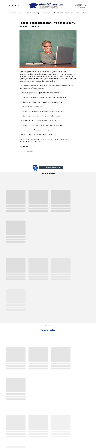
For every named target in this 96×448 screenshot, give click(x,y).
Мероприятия (58, 13)
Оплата (78, 13)
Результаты (69, 13)
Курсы (20, 13)
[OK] (13, 6)
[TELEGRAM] (15, 6)
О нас (84, 13)
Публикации (47, 13)
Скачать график (48, 269)
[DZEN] (18, 6)
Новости (13, 13)
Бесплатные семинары (32, 13)
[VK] (10, 6)
